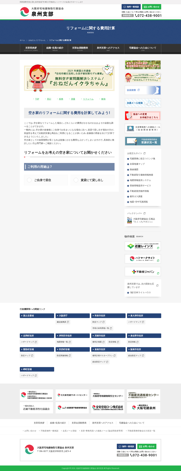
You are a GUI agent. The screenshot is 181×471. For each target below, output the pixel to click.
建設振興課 (61, 322)
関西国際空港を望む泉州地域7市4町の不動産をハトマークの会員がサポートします (51, 2)
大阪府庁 (63, 315)
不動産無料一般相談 (49, 431)
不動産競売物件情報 (139, 191)
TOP (37, 99)
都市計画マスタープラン (102, 355)
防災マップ (97, 322)
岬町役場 (27, 369)
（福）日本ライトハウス (140, 292)
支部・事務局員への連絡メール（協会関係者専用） (102, 431)
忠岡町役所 (28, 335)
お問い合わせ (151, 7)
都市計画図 (97, 342)
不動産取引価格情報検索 (141, 175)
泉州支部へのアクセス (102, 423)
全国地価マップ (137, 164)
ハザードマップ (134, 322)
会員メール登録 (70, 431)
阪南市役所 (135, 349)
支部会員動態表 (79, 423)
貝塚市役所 (100, 335)
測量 (73, 99)
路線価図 (134, 169)
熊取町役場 (28, 349)
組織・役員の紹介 (58, 423)
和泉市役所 (100, 315)
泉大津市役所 (136, 315)
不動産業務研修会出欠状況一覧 (141, 431)
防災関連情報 (62, 355)
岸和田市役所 (65, 335)
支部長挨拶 (39, 423)
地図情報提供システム (140, 180)
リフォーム (88, 99)
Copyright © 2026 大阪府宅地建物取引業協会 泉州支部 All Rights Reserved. (90, 468)
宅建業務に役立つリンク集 (142, 158)
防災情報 (112, 342)
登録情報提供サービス (140, 185)
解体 (103, 99)
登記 (49, 99)
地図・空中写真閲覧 (139, 202)
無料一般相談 (131, 7)
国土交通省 (28, 315)
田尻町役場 (64, 349)
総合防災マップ (98, 362)
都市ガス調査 (136, 196)
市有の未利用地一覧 (100, 328)
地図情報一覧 (62, 342)
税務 (61, 99)
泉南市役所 (100, 349)
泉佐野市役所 (136, 335)
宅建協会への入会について (132, 423)
